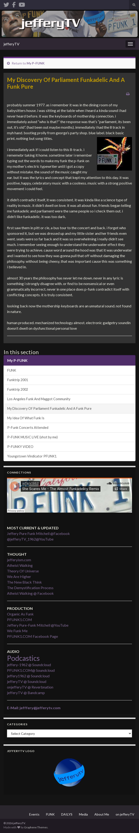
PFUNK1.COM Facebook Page (32, 636)
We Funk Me (17, 630)
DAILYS (66, 814)
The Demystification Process (30, 587)
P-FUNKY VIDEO (20, 447)
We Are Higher (19, 576)
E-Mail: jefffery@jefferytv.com (34, 707)
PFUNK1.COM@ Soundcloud (31, 670)
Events (34, 814)
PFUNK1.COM (19, 619)
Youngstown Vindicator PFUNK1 (32, 456)
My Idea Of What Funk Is (25, 418)
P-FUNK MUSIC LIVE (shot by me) (32, 437)
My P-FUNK (36, 63)
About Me (101, 814)
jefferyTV (11, 44)
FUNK (11, 370)
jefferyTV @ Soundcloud (26, 681)
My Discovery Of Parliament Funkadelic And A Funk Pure (49, 408)
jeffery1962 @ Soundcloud (28, 676)
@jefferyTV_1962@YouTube (30, 539)
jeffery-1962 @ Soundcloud (29, 664)
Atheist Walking (20, 565)
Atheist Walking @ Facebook (30, 593)
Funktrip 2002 (17, 389)
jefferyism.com (19, 560)
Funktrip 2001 (17, 380)
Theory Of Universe (23, 571)
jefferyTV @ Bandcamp (26, 692)
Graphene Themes (36, 827)
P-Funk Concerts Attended (27, 428)
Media (83, 814)
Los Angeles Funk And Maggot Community (38, 399)
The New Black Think (24, 582)
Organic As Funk (20, 614)
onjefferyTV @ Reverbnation (30, 687)
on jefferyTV (125, 814)
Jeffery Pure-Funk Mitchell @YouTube (37, 625)
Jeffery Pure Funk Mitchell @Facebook (38, 533)
